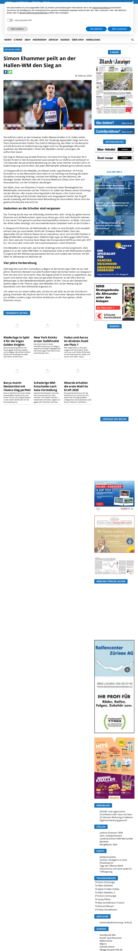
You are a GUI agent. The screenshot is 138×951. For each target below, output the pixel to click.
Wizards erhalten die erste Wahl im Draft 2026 (76, 386)
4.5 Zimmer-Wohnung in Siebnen (116, 817)
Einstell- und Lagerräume (112, 811)
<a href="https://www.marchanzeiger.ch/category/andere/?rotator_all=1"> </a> (114, 385)
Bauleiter (104, 841)
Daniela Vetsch (107, 946)
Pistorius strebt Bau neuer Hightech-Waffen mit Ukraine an (113, 187)
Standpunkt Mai (108, 934)
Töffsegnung (106, 871)
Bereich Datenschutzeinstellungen (34, 13)
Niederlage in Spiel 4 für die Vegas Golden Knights (16, 341)
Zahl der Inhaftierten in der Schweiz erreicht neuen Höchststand (110, 225)
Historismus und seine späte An (116, 868)
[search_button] (132, 40)
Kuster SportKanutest (111, 937)
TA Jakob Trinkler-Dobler (107, 889)
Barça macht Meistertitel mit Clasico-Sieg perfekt (17, 386)
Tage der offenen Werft (111, 865)
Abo (27, 39)
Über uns (77, 39)
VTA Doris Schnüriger (106, 895)
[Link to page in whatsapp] (10, 72)
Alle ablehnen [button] (96, 29)
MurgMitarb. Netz (109, 844)
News (7, 39)
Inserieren (39, 39)
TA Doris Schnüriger (105, 882)
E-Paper (18, 39)
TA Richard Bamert (104, 906)
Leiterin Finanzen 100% (111, 832)
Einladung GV (106, 862)
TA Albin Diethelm (104, 885)
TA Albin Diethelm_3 (105, 892)
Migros (103, 943)
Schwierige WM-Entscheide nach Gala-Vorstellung (45, 386)
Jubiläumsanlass (108, 856)
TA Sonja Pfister (103, 899)
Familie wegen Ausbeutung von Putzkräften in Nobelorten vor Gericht (112, 205)
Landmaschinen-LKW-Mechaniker (116, 838)
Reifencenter (106, 940)
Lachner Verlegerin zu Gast (113, 859)
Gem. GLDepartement (111, 835)
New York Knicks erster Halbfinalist (46, 339)
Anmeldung (93, 39)
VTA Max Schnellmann (106, 909)
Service (53, 39)
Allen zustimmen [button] (119, 29)
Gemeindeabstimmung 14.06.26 (116, 922)
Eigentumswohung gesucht (113, 820)
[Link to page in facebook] (6, 72)
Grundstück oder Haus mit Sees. (116, 814)
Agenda (65, 39)
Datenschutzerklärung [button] (101, 8)
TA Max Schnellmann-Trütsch (109, 902)
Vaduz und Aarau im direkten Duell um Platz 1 (76, 341)
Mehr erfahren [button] (17, 29)
